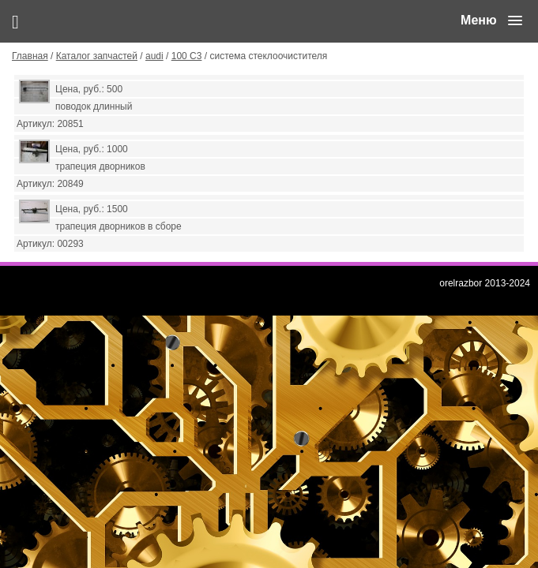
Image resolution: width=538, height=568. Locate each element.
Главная (30, 56)
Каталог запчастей (96, 56)
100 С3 (186, 56)
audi (154, 56)
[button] (491, 20)
